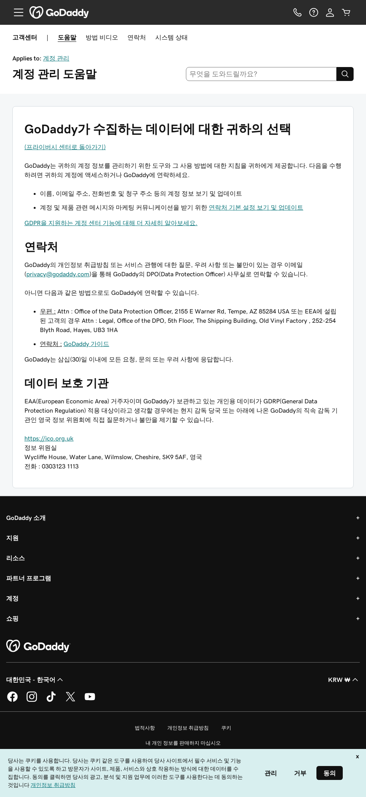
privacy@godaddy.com (57, 274)
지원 (12, 538)
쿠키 (226, 727)
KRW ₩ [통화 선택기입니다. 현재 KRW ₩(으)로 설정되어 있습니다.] (344, 679)
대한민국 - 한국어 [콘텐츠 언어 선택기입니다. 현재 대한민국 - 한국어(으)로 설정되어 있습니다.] (35, 679)
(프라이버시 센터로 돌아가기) (65, 147)
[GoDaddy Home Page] (38, 646)
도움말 (67, 37)
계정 (12, 598)
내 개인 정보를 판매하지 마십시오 (183, 742)
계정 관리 (56, 58)
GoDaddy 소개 (26, 518)
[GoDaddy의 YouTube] (90, 700)
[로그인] (330, 12)
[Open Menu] (15, 12)
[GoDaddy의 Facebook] (12, 700)
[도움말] (313, 12)
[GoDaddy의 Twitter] (70, 700)
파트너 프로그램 (28, 578)
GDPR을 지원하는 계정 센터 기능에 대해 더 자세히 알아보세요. (111, 223)
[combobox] (261, 74)
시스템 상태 (171, 37)
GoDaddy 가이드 (86, 344)
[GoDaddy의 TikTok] (51, 700)
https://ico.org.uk (49, 438)
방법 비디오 (102, 37)
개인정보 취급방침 (188, 727)
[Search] (345, 74)
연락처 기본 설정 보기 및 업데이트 (256, 207)
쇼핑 (12, 618)
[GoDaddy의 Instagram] (32, 700)
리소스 (15, 558)
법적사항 (145, 727)
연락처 (136, 37)
